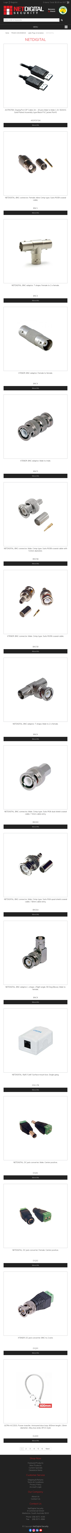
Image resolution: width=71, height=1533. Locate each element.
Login (6, 2)
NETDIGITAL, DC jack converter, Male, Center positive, (35, 1162)
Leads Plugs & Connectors (36, 33)
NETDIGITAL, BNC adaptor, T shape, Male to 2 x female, (35, 724)
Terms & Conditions (36, 1482)
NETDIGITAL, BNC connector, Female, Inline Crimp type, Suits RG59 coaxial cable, (35, 198)
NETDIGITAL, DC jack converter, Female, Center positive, (35, 1250)
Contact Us (35, 1499)
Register (14, 2)
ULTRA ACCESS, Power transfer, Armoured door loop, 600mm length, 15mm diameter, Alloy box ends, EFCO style (35, 1426)
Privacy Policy (35, 1484)
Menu (35, 27)
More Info (35, 125)
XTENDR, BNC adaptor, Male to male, (35, 461)
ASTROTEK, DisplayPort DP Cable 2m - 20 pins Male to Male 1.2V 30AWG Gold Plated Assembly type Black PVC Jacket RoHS (35, 111)
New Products (35, 1465)
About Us (35, 1496)
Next (48, 1449)
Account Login (35, 1487)
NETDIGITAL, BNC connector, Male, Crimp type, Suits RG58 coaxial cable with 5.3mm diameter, (35, 549)
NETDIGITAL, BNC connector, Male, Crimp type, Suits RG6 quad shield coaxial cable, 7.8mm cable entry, (35, 900)
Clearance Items (35, 1470)
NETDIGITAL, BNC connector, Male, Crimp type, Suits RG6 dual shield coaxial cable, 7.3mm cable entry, (35, 812)
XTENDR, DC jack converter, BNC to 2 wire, (35, 1338)
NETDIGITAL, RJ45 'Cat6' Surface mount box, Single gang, (35, 1075)
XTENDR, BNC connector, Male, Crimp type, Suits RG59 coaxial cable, (35, 636)
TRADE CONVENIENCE (18, 33)
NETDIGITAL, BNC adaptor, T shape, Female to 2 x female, (35, 285)
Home (7, 33)
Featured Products (35, 1463)
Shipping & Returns (35, 1480)
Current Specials (35, 1468)
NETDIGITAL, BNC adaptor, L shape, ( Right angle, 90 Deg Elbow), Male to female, (35, 988)
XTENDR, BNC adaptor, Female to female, (35, 373)
